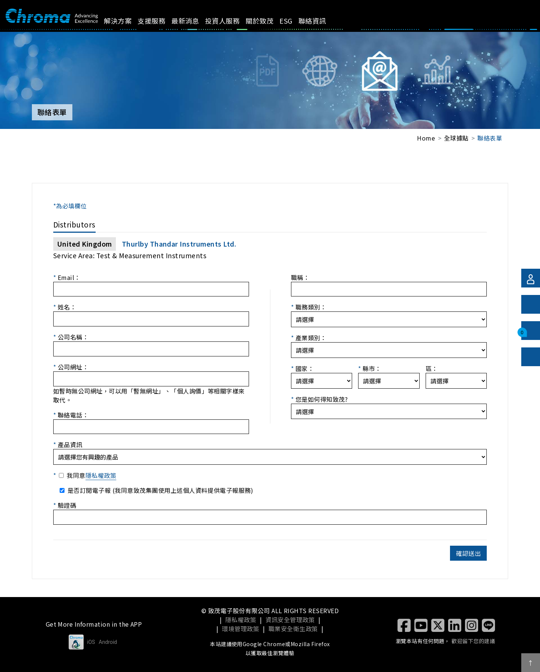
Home (426, 137)
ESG (294, 20)
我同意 (91, 475)
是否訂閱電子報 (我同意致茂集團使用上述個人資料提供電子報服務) (160, 490)
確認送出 (468, 553)
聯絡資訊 (320, 20)
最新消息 (194, 20)
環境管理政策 (240, 628)
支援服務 (160, 20)
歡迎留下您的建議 (473, 641)
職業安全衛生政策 (293, 628)
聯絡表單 (489, 137)
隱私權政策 (101, 475)
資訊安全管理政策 (290, 619)
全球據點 (456, 137)
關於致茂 (268, 20)
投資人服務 (231, 20)
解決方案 (126, 20)
